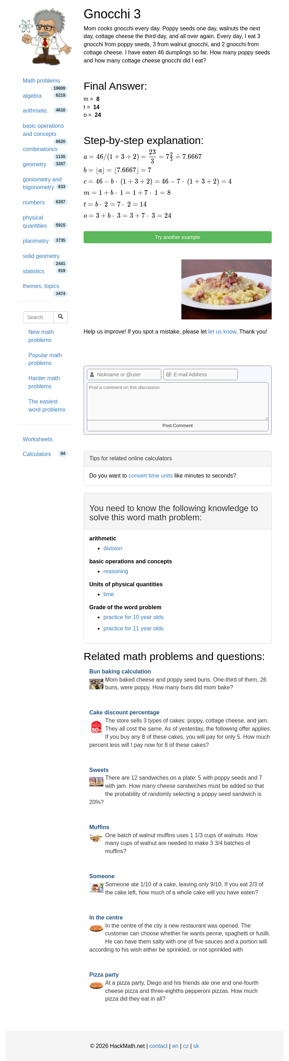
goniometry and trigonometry (45, 183)
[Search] (61, 317)
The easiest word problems (47, 405)
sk (196, 1046)
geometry (45, 164)
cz (186, 1046)
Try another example (177, 237)
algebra (45, 95)
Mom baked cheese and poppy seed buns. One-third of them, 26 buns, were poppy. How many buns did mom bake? (177, 680)
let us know (222, 332)
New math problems (41, 336)
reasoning (115, 571)
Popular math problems (45, 359)
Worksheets (38, 439)
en (175, 1046)
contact (158, 1046)
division (112, 548)
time (108, 594)
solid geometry (45, 258)
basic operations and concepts (45, 132)
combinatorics (45, 151)
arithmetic (45, 110)
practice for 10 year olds (133, 617)
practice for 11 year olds (133, 628)
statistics (45, 271)
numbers (45, 202)
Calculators (45, 453)
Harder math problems (44, 382)
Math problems (45, 83)
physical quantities (45, 222)
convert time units (150, 476)
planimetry (45, 240)
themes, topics (45, 288)
